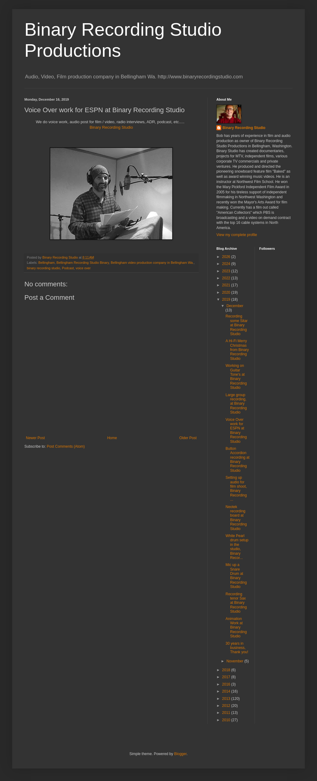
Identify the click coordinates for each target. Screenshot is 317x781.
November (235, 661)
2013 (226, 699)
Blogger (180, 754)
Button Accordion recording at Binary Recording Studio (237, 459)
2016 (226, 684)
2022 (226, 278)
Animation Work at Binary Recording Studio (236, 628)
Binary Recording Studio (111, 127)
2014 (226, 691)
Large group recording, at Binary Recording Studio (236, 404)
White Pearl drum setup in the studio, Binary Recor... (237, 547)
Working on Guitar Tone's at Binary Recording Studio (236, 377)
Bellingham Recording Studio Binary (82, 262)
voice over (83, 268)
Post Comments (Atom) (66, 446)
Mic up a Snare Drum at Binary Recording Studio (236, 576)
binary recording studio (43, 268)
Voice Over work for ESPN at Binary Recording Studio (236, 430)
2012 (226, 706)
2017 (226, 677)
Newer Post (35, 438)
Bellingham (46, 262)
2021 (226, 285)
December (234, 306)
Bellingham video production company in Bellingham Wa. (152, 262)
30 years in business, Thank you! (237, 647)
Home (112, 438)
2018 (226, 670)
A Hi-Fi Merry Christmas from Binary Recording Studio (237, 350)
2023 (226, 271)
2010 (226, 720)
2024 (226, 264)
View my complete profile (236, 235)
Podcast (68, 268)
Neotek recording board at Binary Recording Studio (236, 518)
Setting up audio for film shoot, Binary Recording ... (236, 488)
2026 (226, 257)
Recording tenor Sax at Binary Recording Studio (236, 603)
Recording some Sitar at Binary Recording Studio (237, 325)
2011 (226, 713)
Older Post (188, 438)
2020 (226, 292)
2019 (226, 299)
